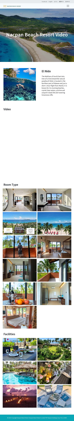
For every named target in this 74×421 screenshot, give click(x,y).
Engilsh (50, 1)
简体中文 (67, 1)
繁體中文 (61, 1)
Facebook (44, 1)
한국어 (55, 1)
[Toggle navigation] (68, 6)
